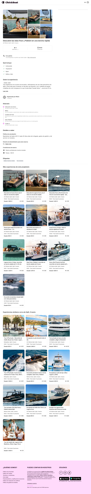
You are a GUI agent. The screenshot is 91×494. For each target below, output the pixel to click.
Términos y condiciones (8, 475)
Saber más (8, 144)
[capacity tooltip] (17, 49)
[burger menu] (85, 2)
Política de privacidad (8, 471)
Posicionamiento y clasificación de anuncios (13, 478)
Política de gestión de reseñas (10, 482)
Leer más (5, 91)
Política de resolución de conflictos (11, 480)
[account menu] (87, 2)
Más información (32, 57)
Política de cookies (7, 473)
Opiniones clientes (32, 483)
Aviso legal (5, 477)
